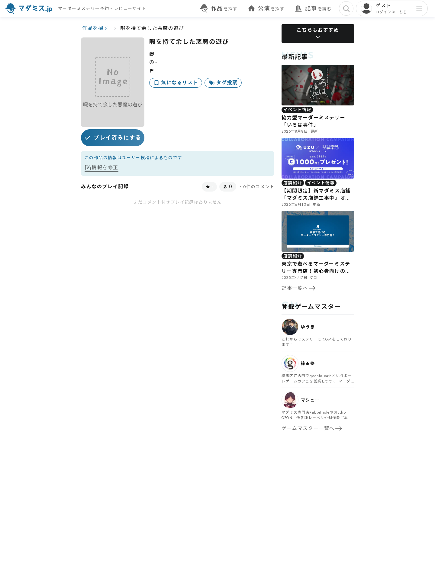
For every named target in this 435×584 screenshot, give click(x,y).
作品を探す (95, 28)
